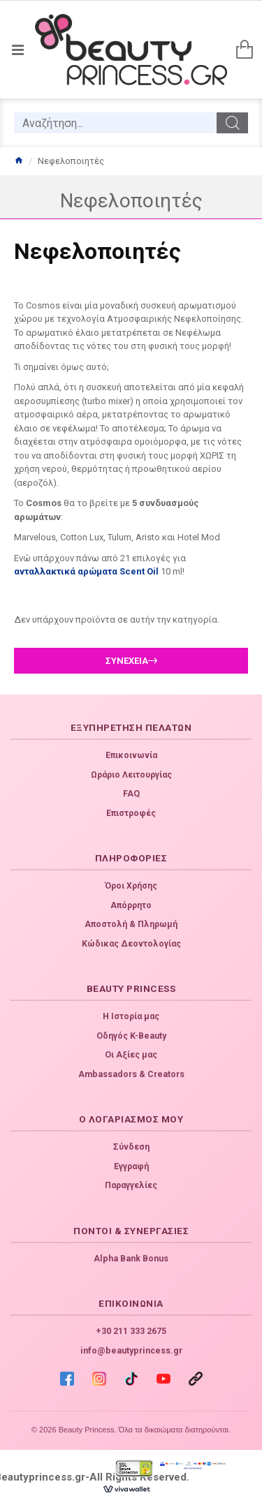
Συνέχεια (126, 660)
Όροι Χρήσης (131, 886)
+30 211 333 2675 (131, 1331)
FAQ (131, 794)
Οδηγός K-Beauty (131, 1036)
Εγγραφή (131, 1166)
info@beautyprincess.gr (131, 1351)
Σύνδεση (131, 1147)
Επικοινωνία (131, 755)
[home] (18, 161)
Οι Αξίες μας (131, 1055)
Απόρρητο (131, 905)
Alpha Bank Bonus (131, 1258)
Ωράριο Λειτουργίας (131, 775)
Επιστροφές (131, 813)
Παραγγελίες (131, 1185)
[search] (115, 122)
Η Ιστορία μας (131, 1016)
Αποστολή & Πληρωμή (131, 924)
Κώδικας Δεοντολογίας (131, 944)
